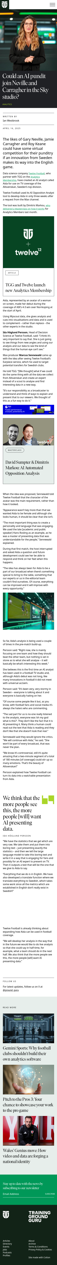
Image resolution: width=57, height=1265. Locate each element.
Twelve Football (37, 173)
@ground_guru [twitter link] (11, 990)
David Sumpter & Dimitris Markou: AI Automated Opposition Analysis (27, 468)
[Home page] (4, 4)
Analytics (7, 104)
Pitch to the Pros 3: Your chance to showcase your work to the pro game (28, 1105)
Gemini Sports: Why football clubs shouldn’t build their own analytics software (27, 1054)
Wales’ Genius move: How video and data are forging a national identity (25, 1156)
